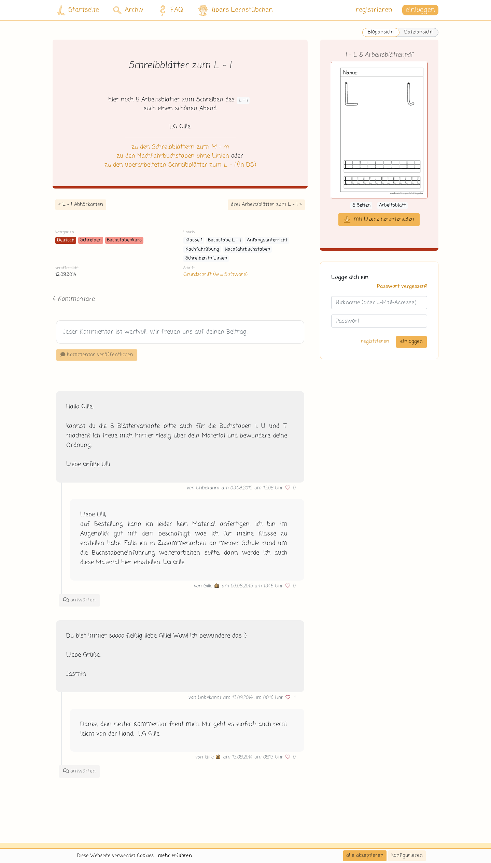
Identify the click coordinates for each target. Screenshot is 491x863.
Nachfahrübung (202, 249)
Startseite (78, 10)
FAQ (169, 10)
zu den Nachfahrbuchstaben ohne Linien (173, 156)
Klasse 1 (193, 240)
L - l (243, 100)
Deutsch (65, 240)
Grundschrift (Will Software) (215, 274)
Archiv (128, 10)
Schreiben (90, 240)
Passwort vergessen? (402, 286)
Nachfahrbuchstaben (247, 249)
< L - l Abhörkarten (80, 204)
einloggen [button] (420, 10)
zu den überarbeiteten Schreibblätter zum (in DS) (180, 165)
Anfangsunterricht (267, 240)
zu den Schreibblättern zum (180, 147)
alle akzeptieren (364, 855)
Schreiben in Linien (206, 258)
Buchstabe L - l (224, 240)
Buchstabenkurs (124, 240)
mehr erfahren (175, 855)
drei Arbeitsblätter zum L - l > (266, 204)
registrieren (374, 10)
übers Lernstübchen (235, 10)
